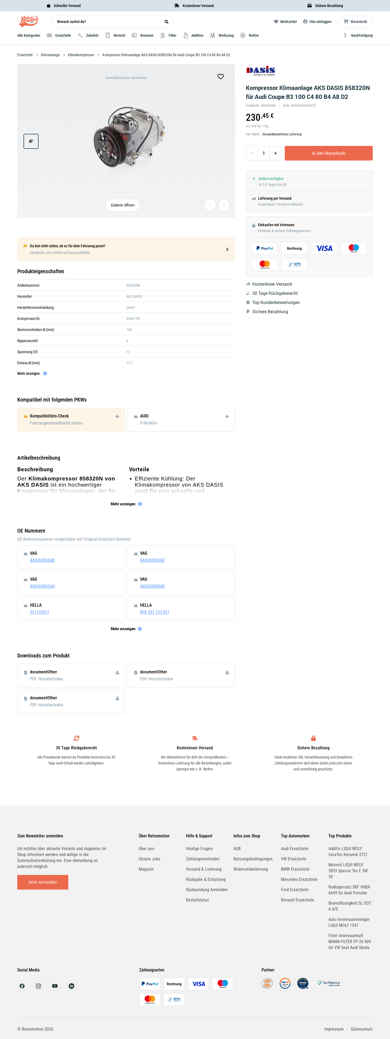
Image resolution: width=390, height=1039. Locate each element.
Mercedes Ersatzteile (299, 879)
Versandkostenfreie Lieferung (281, 134)
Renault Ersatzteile (297, 900)
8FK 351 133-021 (154, 612)
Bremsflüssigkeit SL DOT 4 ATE (349, 906)
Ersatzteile (25, 55)
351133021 (39, 612)
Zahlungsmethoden (202, 858)
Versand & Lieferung (204, 869)
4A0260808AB (152, 586)
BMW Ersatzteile (295, 869)
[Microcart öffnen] (355, 21)
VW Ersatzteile (293, 858)
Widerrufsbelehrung (250, 869)
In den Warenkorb (328, 153)
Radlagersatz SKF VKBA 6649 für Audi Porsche (349, 890)
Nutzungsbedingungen (253, 858)
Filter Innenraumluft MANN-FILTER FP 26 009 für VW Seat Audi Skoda (349, 941)
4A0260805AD (152, 560)
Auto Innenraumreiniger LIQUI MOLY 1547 (349, 922)
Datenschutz (362, 1029)
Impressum (334, 1029)
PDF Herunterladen (46, 678)
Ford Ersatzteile (294, 889)
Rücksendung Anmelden (207, 889)
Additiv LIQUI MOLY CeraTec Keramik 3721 (348, 851)
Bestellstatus (197, 900)
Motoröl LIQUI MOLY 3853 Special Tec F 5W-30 (348, 870)
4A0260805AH (42, 586)
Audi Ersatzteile (294, 848)
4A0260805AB (42, 560)
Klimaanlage (50, 55)
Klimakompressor (81, 55)
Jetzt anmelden (42, 882)
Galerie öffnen (123, 205)
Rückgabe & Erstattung (206, 879)
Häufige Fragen (199, 848)
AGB (237, 848)
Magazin (146, 869)
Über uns (146, 848)
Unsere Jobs (149, 858)
